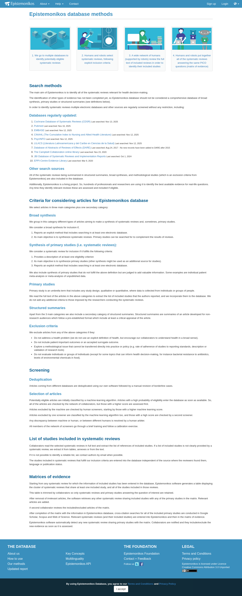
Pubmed (38, 125)
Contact (73, 3)
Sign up (211, 3)
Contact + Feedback (137, 558)
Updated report (18, 568)
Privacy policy (191, 558)
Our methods (16, 563)
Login (225, 3)
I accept (121, 589)
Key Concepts (75, 553)
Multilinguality (75, 558)
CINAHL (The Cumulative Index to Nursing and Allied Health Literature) (72, 134)
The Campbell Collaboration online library (56, 152)
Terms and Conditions (196, 553)
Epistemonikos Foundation (142, 553)
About (45, 3)
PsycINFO (39, 139)
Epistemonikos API (78, 563)
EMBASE (39, 130)
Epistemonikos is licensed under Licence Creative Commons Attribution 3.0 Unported (206, 567)
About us (13, 553)
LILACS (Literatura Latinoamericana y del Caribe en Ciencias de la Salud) (74, 143)
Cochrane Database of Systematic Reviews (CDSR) (62, 121)
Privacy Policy (167, 583)
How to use (15, 558)
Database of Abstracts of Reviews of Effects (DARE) (62, 147)
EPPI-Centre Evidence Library (50, 160)
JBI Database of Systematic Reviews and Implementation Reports (70, 156)
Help (59, 3)
